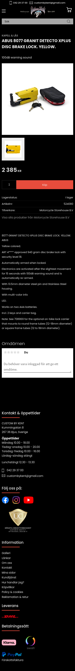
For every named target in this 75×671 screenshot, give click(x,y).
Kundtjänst (9, 577)
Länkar (6, 558)
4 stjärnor (14, 352)
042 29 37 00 (20, 2)
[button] (3, 12)
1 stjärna (5, 352)
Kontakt (7, 568)
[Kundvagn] (69, 9)
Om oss (7, 563)
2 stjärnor (8, 352)
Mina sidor (9, 572)
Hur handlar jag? (13, 582)
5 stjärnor (18, 352)
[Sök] (68, 21)
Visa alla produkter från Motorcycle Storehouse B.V (36, 217)
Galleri (6, 553)
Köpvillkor (8, 587)
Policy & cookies (12, 592)
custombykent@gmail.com (49, 2)
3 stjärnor (11, 352)
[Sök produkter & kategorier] (36, 21)
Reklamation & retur (15, 597)
